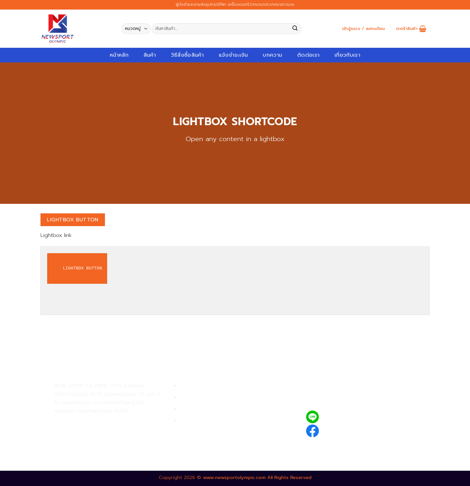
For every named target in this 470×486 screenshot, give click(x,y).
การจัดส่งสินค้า (197, 409)
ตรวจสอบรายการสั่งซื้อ (206, 421)
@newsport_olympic (350, 417)
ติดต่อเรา (308, 55)
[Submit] (295, 28)
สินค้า (149, 55)
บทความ (272, 55)
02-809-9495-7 (91, 422)
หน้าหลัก (119, 55)
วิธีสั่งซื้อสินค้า (187, 55)
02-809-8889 (88, 435)
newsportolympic (346, 429)
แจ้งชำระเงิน (233, 55)
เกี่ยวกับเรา (347, 55)
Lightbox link (56, 235)
